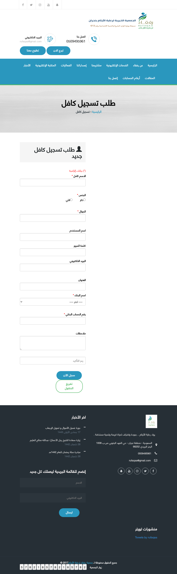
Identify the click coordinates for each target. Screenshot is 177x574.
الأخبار (27, 65)
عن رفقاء (138, 65)
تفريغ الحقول (69, 386)
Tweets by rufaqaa (146, 537)
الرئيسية (152, 65)
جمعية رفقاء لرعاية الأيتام (80, 562)
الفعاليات (66, 65)
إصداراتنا (82, 65)
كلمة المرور (80, 245)
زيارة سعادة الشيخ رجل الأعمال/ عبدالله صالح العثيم (55, 440)
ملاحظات (81, 333)
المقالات (150, 77)
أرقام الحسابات (131, 77)
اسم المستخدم (78, 230)
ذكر (81, 200)
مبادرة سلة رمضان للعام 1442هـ (64, 452)
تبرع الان (58, 50)
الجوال (81, 211)
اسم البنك (79, 295)
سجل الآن (69, 375)
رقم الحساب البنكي (75, 314)
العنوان (82, 280)
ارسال (69, 512)
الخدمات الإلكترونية (117, 65)
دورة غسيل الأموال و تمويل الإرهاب (62, 427)
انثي (68, 200)
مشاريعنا (96, 65)
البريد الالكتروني (78, 261)
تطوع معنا (33, 50)
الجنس (81, 195)
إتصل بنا (113, 77)
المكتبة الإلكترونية (45, 65)
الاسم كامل (79, 176)
